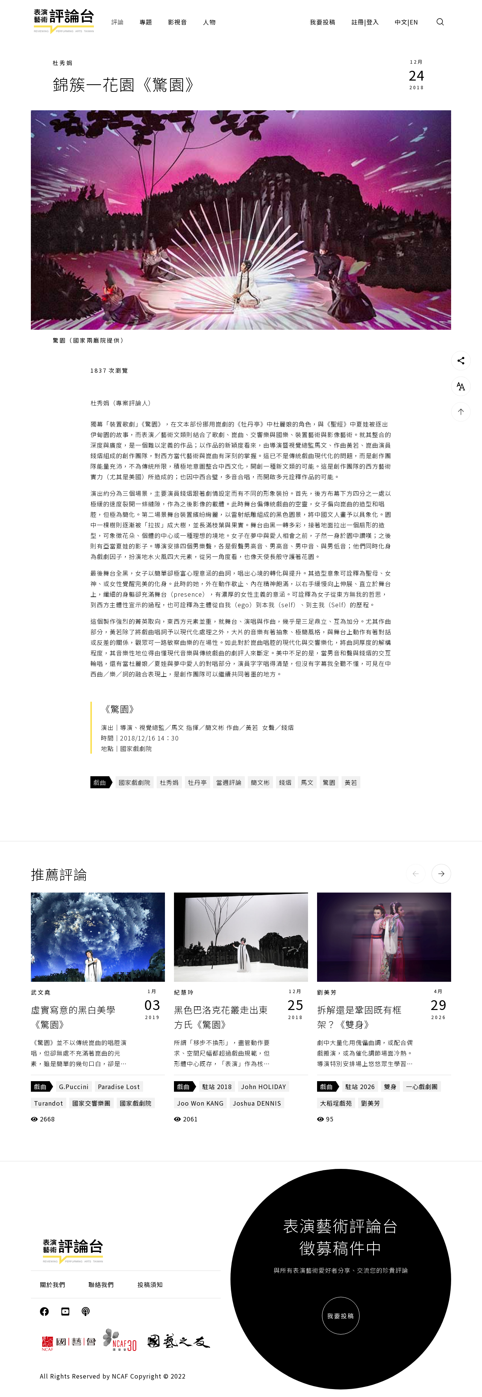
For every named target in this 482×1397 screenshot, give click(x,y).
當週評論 (229, 782)
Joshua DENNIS (257, 1103)
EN (414, 21)
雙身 (390, 1086)
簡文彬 (260, 782)
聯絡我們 (101, 1284)
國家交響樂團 (91, 1103)
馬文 (307, 782)
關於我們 (53, 1284)
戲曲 (99, 782)
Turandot (48, 1103)
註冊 (357, 21)
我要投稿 (323, 21)
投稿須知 (150, 1284)
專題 (145, 21)
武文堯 (41, 992)
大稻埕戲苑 (336, 1103)
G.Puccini (74, 1086)
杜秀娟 (63, 63)
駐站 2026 (360, 1086)
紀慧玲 (184, 992)
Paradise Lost (119, 1086)
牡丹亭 (197, 782)
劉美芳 (327, 992)
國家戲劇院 (135, 782)
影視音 (177, 21)
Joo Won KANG (200, 1103)
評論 (117, 21)
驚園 (329, 782)
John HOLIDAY (263, 1086)
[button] (416, 874)
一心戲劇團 (422, 1086)
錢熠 (285, 782)
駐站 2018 (217, 1086)
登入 (372, 21)
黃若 (351, 782)
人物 (209, 21)
